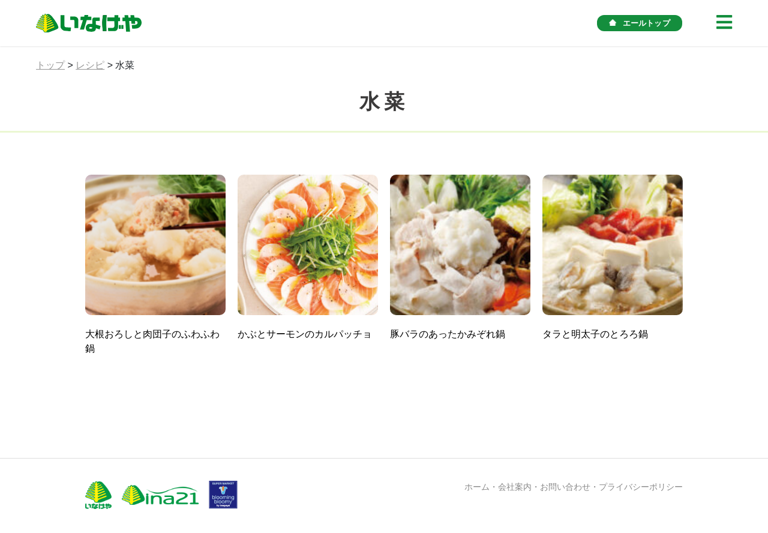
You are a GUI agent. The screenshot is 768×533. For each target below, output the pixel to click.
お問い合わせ (565, 487)
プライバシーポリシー (641, 487)
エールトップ (639, 23)
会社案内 (515, 487)
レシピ (90, 65)
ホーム (477, 487)
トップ (50, 65)
